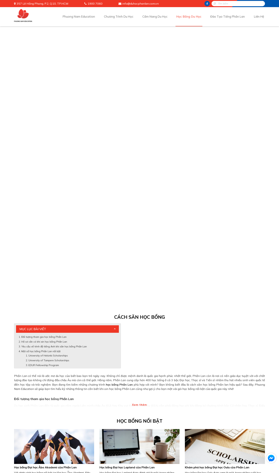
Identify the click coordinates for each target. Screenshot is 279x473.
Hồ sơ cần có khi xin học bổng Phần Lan (44, 62)
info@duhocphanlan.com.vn (140, 3)
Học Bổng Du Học (189, 16)
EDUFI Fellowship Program (43, 85)
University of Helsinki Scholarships (48, 75)
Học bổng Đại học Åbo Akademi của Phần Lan (45, 187)
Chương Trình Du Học (118, 16)
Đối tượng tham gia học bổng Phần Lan (44, 57)
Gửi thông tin (139, 362)
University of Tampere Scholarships (48, 80)
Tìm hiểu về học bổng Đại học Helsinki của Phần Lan (134, 242)
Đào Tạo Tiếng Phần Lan (228, 16)
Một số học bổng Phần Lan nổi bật (40, 71)
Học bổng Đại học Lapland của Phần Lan (127, 187)
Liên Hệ (259, 16)
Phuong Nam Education (77, 16)
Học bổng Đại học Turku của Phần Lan (40, 242)
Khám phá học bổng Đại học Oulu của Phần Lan (217, 187)
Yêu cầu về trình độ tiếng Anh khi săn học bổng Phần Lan (54, 66)
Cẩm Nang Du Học (155, 16)
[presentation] (139, 348)
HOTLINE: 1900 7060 (139, 372)
